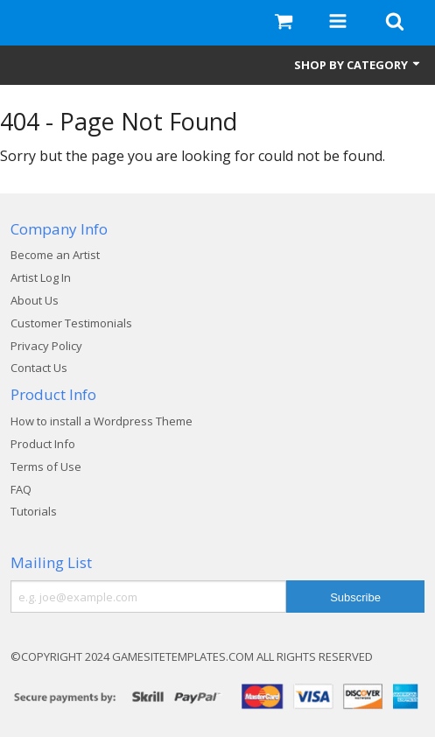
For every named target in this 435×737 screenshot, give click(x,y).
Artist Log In (41, 277)
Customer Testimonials (71, 323)
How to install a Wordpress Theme (102, 421)
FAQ (21, 489)
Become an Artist (55, 255)
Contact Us (39, 368)
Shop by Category (358, 65)
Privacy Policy (46, 346)
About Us (35, 300)
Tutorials (34, 511)
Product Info (43, 444)
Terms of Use (46, 466)
